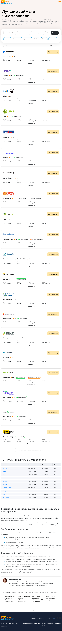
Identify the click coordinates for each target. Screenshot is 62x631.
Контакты (48, 618)
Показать (54, 32)
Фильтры (47, 32)
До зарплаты (27, 39)
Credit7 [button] (4, 471)
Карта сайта (40, 618)
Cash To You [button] (6, 468)
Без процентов (17, 39)
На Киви (36, 39)
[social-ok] (57, 618)
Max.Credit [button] (5, 481)
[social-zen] (60, 618)
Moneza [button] (5, 484)
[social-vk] (54, 618)
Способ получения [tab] (17, 592)
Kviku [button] (4, 474)
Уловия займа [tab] (44, 592)
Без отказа (7, 39)
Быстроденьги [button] (6, 497)
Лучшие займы (23, 610)
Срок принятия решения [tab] (31, 592)
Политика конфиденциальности (41, 625)
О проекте (32, 618)
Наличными (53, 39)
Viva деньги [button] (6, 491)
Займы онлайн (12, 610)
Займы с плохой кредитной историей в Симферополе (52, 598)
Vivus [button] (4, 494)
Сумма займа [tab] (53, 592)
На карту (44, 39)
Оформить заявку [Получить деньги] (53, 52)
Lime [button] (4, 478)
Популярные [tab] (6, 592)
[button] (31, 63)
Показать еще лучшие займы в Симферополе (31, 450)
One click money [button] (7, 487)
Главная (3, 610)
